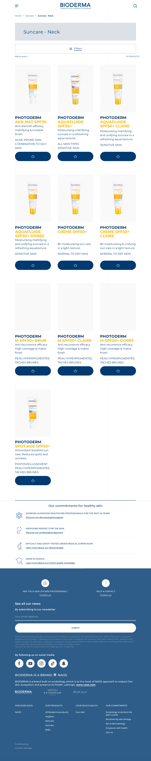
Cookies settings (23, 753)
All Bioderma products (56, 718)
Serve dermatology (115, 729)
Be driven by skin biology (118, 725)
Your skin (80, 718)
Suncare (49, 731)
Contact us (45, 600)
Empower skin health (116, 733)
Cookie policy (22, 749)
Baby (48, 735)
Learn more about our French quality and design (50, 568)
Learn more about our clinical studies (44, 553)
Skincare (49, 726)
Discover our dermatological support (44, 523)
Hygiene (49, 722)
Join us (109, 738)
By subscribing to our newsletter (35, 614)
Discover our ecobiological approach (44, 538)
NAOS (18, 718)
